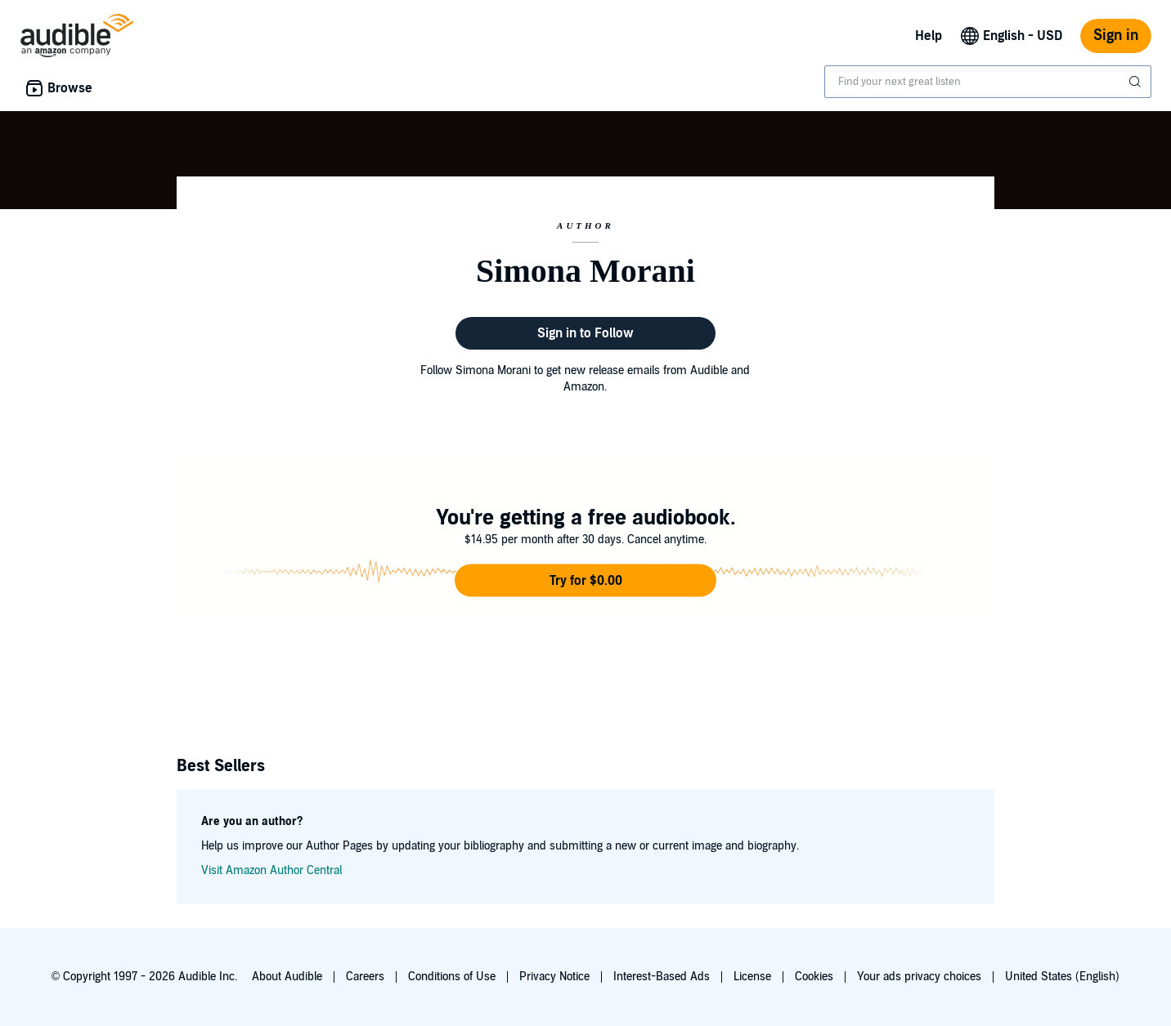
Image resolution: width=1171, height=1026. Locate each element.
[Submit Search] (1136, 81)
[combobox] (987, 81)
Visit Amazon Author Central (271, 870)
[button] (585, 580)
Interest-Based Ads (661, 977)
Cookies (814, 977)
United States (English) (1062, 977)
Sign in (1115, 35)
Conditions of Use (452, 977)
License (752, 977)
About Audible (287, 977)
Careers (365, 977)
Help (928, 36)
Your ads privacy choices (919, 977)
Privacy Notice (554, 977)
